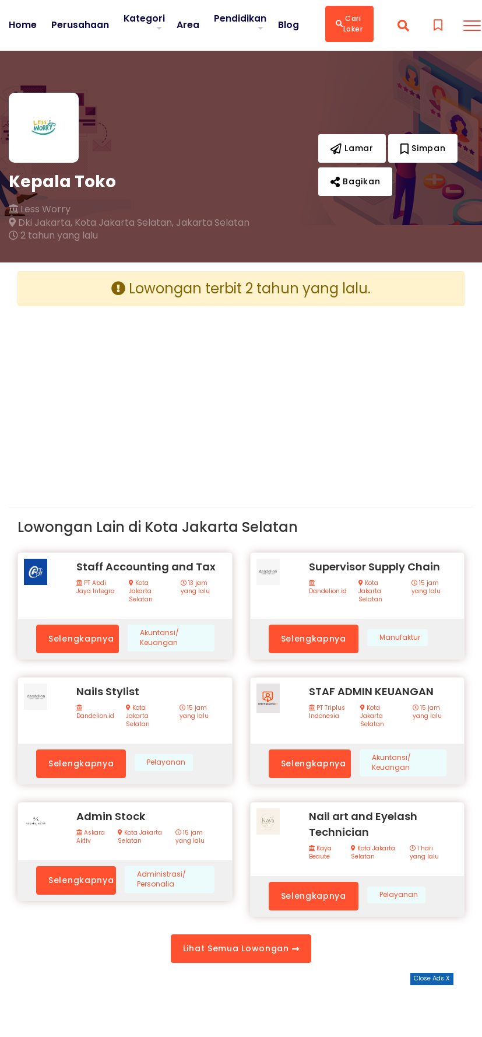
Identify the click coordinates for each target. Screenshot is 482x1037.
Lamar (352, 148)
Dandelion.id (328, 587)
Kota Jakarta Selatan (141, 591)
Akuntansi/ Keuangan (159, 637)
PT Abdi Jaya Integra (95, 587)
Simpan (423, 148)
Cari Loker (350, 23)
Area (188, 24)
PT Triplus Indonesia (327, 712)
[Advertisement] (125, 397)
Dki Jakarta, (40, 222)
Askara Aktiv (90, 837)
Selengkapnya (81, 638)
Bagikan (355, 181)
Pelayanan (166, 762)
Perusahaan (80, 25)
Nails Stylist (107, 691)
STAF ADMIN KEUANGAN (371, 691)
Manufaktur (399, 637)
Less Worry (40, 209)
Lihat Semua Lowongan (241, 948)
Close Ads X (432, 978)
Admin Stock (110, 816)
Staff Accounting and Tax (146, 566)
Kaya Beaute (320, 853)
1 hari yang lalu (424, 853)
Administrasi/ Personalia (161, 879)
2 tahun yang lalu (53, 235)
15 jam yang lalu (426, 587)
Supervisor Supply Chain (374, 566)
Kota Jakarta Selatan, (124, 222)
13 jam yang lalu (195, 587)
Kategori (145, 18)
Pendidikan (240, 18)
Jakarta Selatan (212, 222)
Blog (289, 25)
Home (23, 25)
